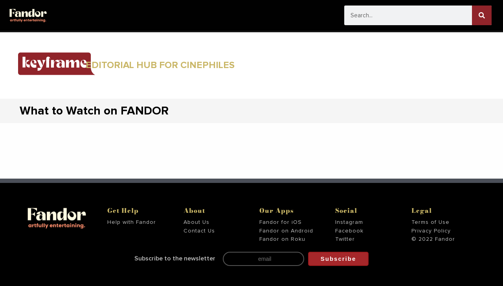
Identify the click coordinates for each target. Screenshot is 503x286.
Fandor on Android (286, 231)
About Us (196, 222)
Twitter (345, 239)
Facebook (349, 231)
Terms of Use (430, 222)
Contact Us (199, 231)
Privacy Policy (431, 231)
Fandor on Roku (282, 239)
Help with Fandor (131, 222)
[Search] (482, 15)
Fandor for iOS (280, 222)
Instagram (349, 222)
